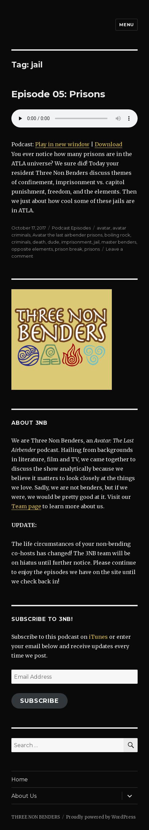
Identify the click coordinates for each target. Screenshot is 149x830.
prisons (92, 249)
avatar (103, 227)
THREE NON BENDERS (35, 817)
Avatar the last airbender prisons (67, 235)
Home (19, 779)
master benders (118, 242)
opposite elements (32, 249)
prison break (68, 249)
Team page (26, 506)
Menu (126, 24)
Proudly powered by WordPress (101, 817)
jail (96, 242)
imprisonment (76, 242)
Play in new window (62, 144)
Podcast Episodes (71, 227)
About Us (23, 796)
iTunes (98, 636)
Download (108, 144)
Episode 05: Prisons (58, 94)
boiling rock (117, 235)
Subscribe (39, 701)
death (39, 242)
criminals (20, 242)
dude (53, 242)
